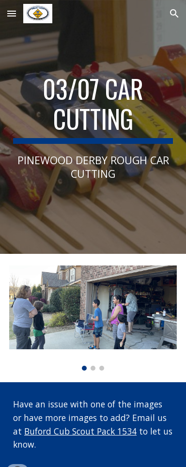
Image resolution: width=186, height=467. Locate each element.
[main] (93, 127)
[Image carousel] (93, 318)
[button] (11, 13)
